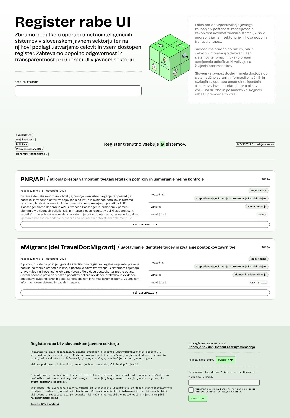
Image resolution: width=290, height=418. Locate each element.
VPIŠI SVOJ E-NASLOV (224, 381)
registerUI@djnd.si (47, 397)
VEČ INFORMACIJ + (145, 224)
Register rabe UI (73, 22)
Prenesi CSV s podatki (45, 404)
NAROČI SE (198, 398)
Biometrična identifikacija (250, 274)
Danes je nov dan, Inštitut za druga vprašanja (221, 347)
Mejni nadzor (258, 190)
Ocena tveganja (256, 206)
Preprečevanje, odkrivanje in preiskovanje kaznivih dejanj (231, 198)
